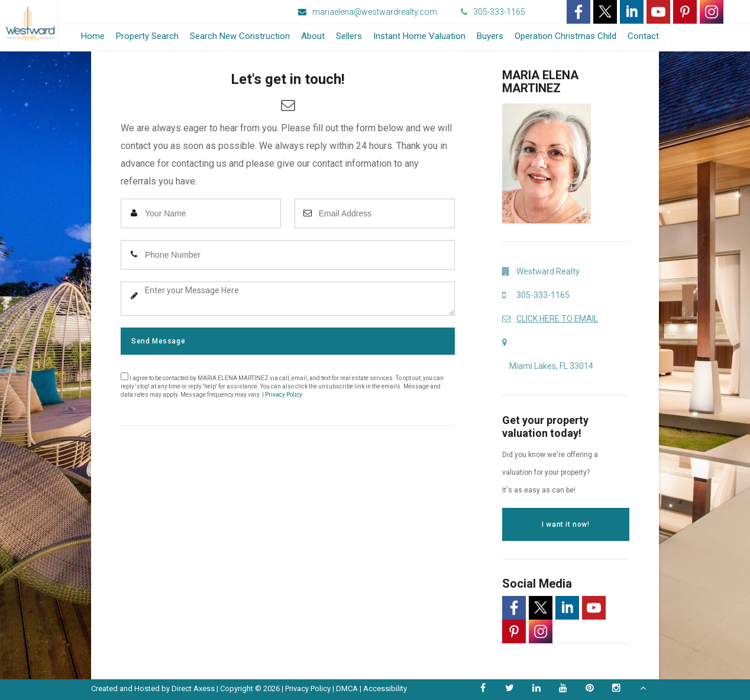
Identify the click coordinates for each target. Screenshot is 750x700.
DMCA (347, 688)
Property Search (147, 36)
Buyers (490, 36)
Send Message (158, 341)
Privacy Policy (283, 394)
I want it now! (565, 524)
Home (93, 36)
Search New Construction (240, 36)
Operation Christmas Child (565, 36)
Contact (643, 36)
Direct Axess (193, 688)
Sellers (349, 36)
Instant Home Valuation (419, 36)
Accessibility (385, 688)
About (313, 36)
